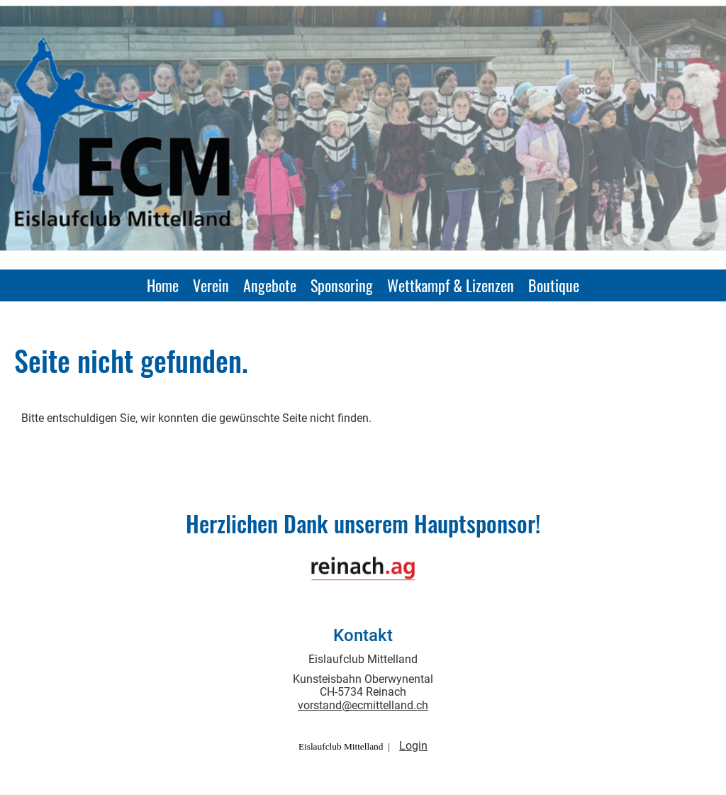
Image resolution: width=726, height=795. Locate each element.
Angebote (269, 285)
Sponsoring (342, 285)
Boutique (553, 285)
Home (163, 285)
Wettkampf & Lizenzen (450, 285)
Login (413, 745)
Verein (211, 285)
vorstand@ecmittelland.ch (363, 705)
